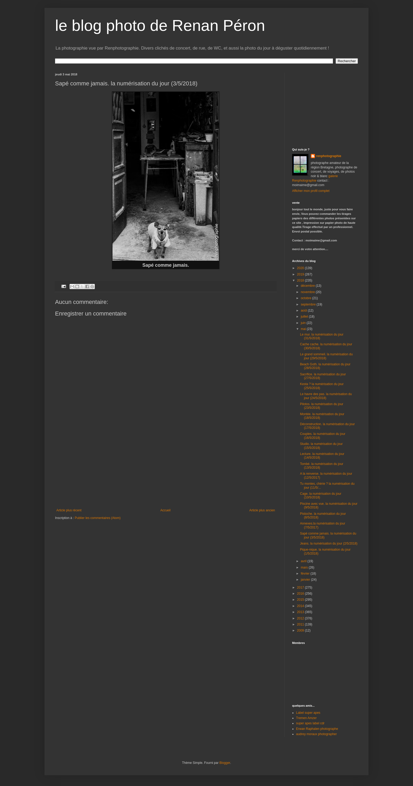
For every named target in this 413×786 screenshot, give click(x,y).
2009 (301, 630)
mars (305, 567)
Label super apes (308, 713)
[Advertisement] (165, 469)
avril (304, 561)
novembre (308, 292)
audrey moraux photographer (316, 734)
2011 (301, 624)
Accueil (165, 510)
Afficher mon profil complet (311, 191)
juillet (305, 316)
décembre (308, 286)
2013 (301, 612)
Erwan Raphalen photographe (317, 729)
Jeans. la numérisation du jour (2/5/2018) (328, 543)
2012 (301, 618)
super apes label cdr (310, 723)
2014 (301, 606)
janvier (306, 579)
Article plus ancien (262, 510)
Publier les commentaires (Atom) (98, 518)
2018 (301, 280)
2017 (301, 587)
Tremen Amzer (306, 718)
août (304, 310)
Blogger (224, 763)
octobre (306, 298)
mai (304, 329)
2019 (301, 274)
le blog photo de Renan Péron (160, 25)
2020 (301, 268)
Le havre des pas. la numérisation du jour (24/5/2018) (326, 396)
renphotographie (328, 156)
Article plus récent (68, 510)
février (306, 573)
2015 (301, 599)
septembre (309, 304)
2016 (301, 593)
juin (304, 323)
